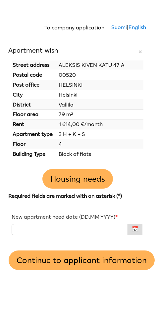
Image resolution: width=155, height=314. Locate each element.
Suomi (118, 27)
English (137, 27)
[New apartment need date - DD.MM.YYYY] (70, 229)
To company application (74, 27)
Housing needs (77, 179)
